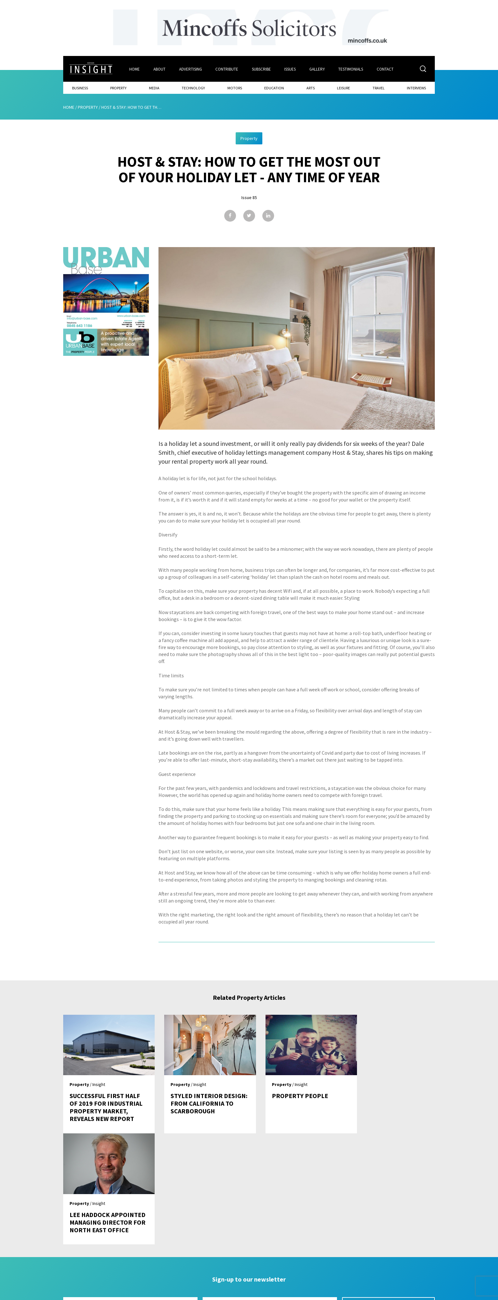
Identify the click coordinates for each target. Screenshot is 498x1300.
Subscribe (261, 69)
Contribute (227, 69)
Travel (379, 87)
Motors (234, 87)
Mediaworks (116, 1293)
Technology (193, 87)
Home (134, 69)
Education (274, 87)
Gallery (318, 69)
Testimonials (351, 69)
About (159, 69)
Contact (386, 69)
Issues (290, 69)
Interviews (416, 87)
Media (154, 87)
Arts (310, 87)
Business (80, 87)
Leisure (343, 87)
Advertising (190, 69)
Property (118, 87)
